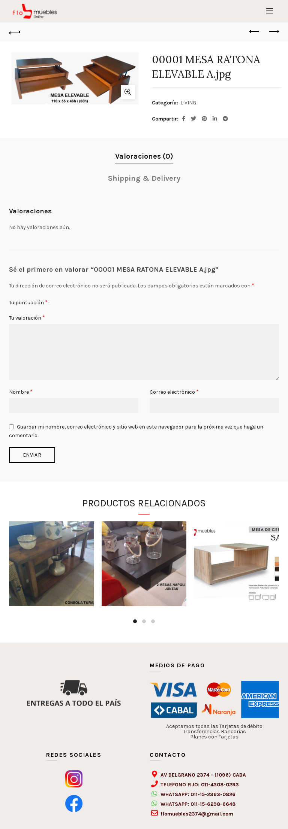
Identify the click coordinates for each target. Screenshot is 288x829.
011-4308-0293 (220, 784)
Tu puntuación (28, 302)
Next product (273, 31)
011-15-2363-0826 (213, 794)
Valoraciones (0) (144, 156)
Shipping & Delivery (144, 178)
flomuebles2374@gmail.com (196, 814)
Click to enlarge (128, 92)
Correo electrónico (174, 391)
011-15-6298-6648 (213, 804)
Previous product (254, 31)
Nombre (21, 391)
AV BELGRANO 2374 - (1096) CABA (203, 775)
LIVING (188, 103)
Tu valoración (27, 317)
